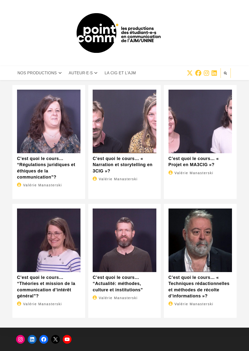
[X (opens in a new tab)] (190, 73)
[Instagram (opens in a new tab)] (206, 73)
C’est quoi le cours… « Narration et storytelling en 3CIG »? (122, 164)
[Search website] (225, 73)
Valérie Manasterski (42, 185)
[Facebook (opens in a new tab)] (198, 73)
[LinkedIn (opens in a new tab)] (214, 73)
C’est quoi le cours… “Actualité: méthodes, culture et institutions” (118, 283)
